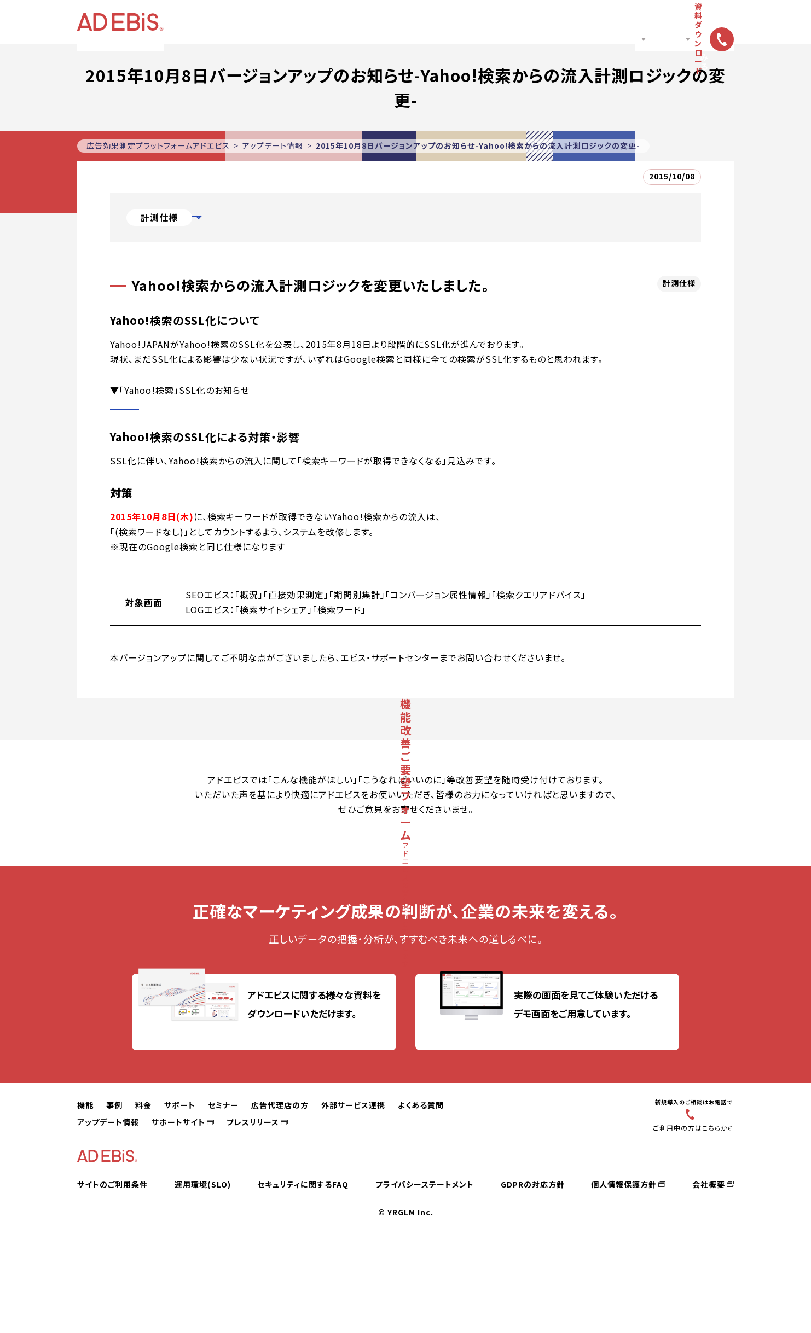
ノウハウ (511, 21)
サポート (352, 21)
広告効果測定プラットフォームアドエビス (158, 145)
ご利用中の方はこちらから (688, 1196)
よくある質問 (421, 1173)
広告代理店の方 (453, 21)
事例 (287, 21)
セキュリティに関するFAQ (303, 1266)
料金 (317, 21)
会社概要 (708, 1266)
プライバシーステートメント (424, 1266)
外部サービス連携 (353, 1173)
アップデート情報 (272, 145)
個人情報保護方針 (624, 1266)
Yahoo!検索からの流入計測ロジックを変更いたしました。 (316, 217)
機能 (252, 21)
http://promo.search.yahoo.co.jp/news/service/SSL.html (239, 404)
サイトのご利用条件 (112, 1266)
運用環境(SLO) (203, 1266)
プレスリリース (253, 1190)
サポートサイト (178, 1190)
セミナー (398, 21)
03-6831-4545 (694, 1181)
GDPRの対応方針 (533, 1266)
